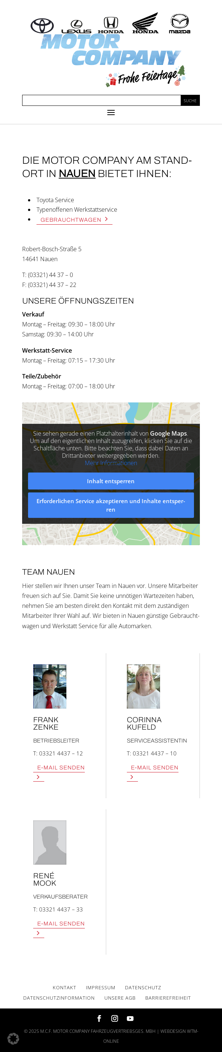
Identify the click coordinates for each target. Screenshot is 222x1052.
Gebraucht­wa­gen (71, 219)
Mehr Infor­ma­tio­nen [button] (111, 463)
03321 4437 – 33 (61, 909)
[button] (13, 1038)
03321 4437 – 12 (61, 753)
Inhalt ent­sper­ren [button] (111, 481)
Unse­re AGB (120, 997)
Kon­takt (64, 987)
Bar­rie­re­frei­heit (168, 997)
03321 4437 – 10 (155, 753)
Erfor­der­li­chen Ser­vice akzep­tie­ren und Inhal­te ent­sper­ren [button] (111, 505)
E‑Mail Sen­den (61, 767)
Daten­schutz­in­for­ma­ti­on (59, 997)
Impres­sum (100, 987)
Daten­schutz (143, 987)
